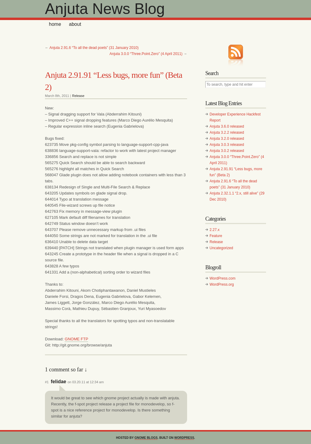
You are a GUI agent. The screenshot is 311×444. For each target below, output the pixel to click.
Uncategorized (221, 248)
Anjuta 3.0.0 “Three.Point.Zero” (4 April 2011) (146, 54)
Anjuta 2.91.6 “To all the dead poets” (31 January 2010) (94, 48)
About (75, 24)
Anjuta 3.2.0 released (227, 138)
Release (78, 96)
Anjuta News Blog (105, 8)
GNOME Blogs (146, 437)
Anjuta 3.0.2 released (227, 151)
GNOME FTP (76, 339)
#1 (47, 382)
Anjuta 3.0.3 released (227, 145)
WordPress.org (222, 284)
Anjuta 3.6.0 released (227, 126)
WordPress (184, 437)
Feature (216, 236)
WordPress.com (222, 278)
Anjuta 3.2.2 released (227, 132)
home (55, 24)
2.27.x (215, 230)
